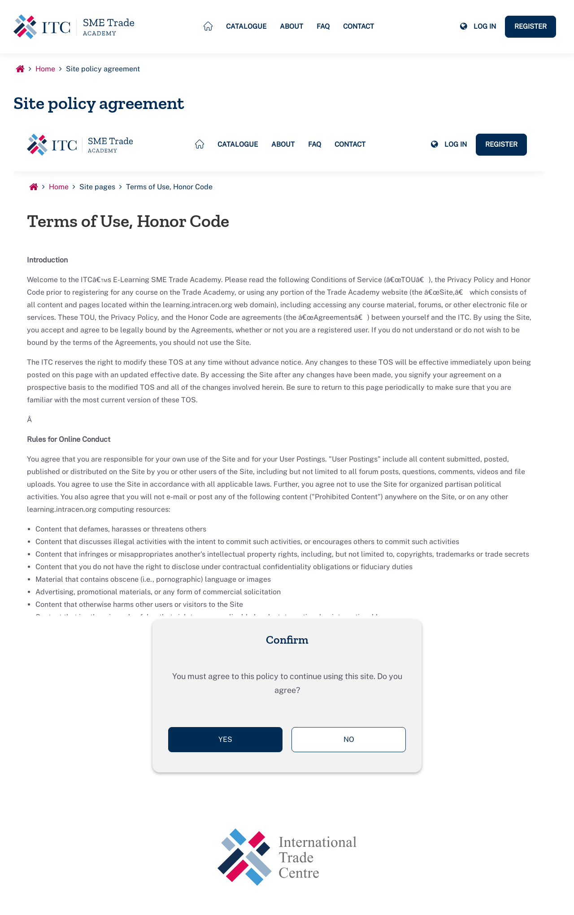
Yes (225, 739)
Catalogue (246, 26)
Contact (358, 26)
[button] (463, 26)
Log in (485, 26)
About (291, 26)
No (349, 739)
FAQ (323, 26)
